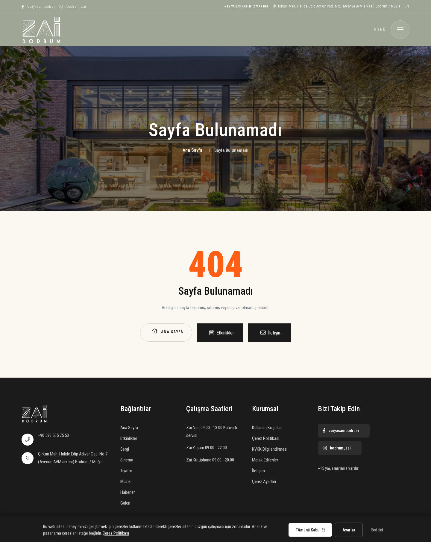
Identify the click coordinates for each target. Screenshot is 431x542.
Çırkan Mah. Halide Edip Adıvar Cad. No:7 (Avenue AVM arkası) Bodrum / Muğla (336, 6)
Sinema (126, 460)
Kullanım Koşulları (267, 427)
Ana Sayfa (192, 150)
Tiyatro (126, 470)
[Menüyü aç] (400, 29)
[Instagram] (73, 6)
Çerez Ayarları (264, 481)
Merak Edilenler (265, 460)
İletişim (271, 333)
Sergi (124, 449)
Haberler (127, 492)
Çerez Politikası (265, 438)
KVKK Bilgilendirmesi (269, 449)
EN (406, 6)
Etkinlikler (221, 333)
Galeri (125, 503)
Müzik (125, 481)
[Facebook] (39, 6)
